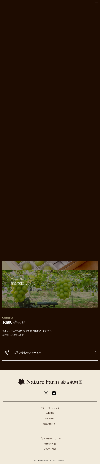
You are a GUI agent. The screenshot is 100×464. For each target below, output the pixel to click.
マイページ (50, 418)
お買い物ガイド (50, 424)
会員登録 (50, 413)
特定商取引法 (50, 444)
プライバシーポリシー (50, 438)
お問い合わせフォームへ (23, 352)
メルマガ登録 (50, 449)
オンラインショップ (50, 408)
